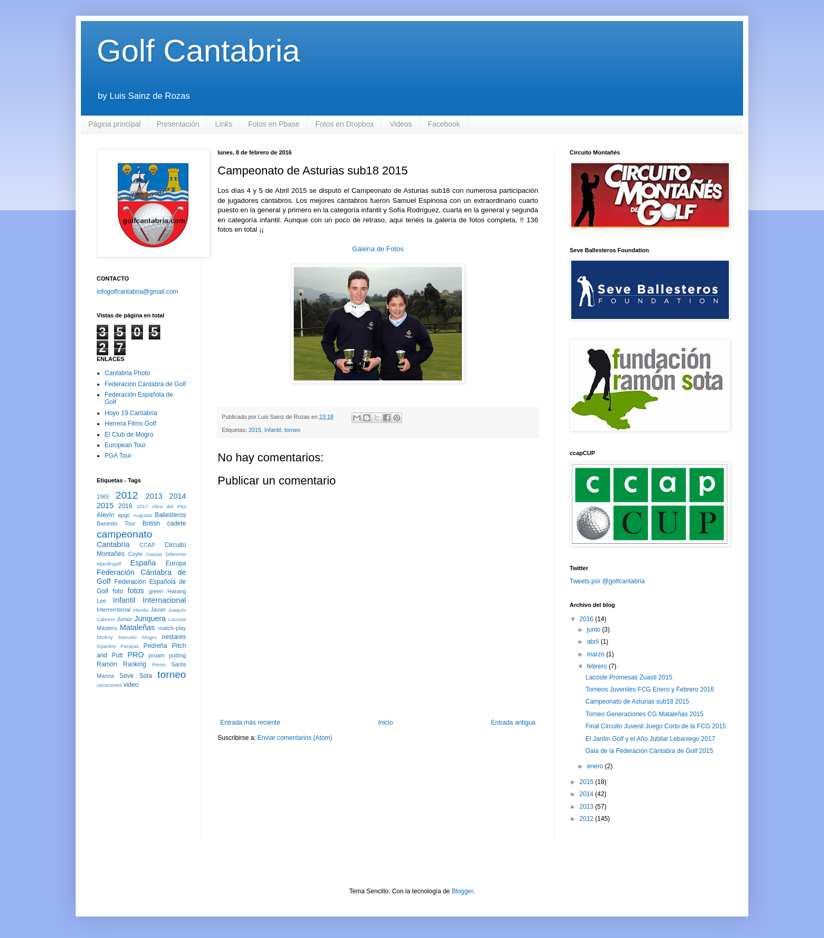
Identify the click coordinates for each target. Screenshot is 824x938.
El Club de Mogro (129, 434)
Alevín (105, 515)
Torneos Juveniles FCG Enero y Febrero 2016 (649, 689)
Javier (158, 609)
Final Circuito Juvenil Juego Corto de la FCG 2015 (655, 726)
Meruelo (127, 637)
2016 (125, 506)
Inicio (385, 722)
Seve (126, 675)
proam (157, 655)
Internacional (164, 600)
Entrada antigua (513, 722)
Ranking (134, 664)
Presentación (178, 124)
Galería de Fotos (378, 249)
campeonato (124, 534)
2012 (127, 495)
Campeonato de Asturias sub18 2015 (637, 701)
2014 (177, 496)
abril (594, 641)
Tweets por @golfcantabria (607, 581)
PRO (135, 655)
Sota (145, 675)
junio (594, 629)
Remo (159, 664)
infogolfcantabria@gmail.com (137, 291)
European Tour (125, 445)
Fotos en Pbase (274, 124)
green (156, 591)
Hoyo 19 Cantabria (131, 413)
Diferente (176, 554)
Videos (400, 124)
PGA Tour (118, 455)
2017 (142, 506)
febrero (598, 666)
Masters (107, 628)
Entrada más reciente (250, 722)
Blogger (462, 891)
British (151, 523)
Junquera (150, 618)
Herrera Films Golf (130, 423)
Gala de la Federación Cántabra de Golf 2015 (649, 751)
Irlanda (140, 610)
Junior (124, 619)
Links (223, 124)
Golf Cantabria (198, 50)
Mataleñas (137, 627)
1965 (103, 496)
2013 (154, 496)
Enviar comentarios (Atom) (295, 737)
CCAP (147, 545)
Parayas (129, 646)
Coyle (135, 554)
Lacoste (177, 619)
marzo (596, 654)
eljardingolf (109, 563)
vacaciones (109, 685)
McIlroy (105, 637)
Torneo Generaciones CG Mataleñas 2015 (644, 714)
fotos (136, 590)
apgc (124, 515)
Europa (176, 563)
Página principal (114, 124)
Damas (154, 554)
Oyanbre (106, 646)
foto (117, 591)
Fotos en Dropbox (344, 124)
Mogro (149, 637)
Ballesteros (170, 515)
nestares (174, 637)
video (131, 684)
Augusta (142, 515)
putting (177, 655)
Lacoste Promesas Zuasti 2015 (628, 677)
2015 (255, 430)
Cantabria (113, 544)
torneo (292, 430)
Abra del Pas (169, 506)
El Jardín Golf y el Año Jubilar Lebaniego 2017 (650, 739)
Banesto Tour (116, 523)
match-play (172, 628)
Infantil (272, 430)
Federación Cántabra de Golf (145, 384)
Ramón (107, 664)
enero (596, 766)
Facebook (444, 124)
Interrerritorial (113, 609)
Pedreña (155, 646)
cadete (176, 523)
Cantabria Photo (127, 373)
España (143, 563)
